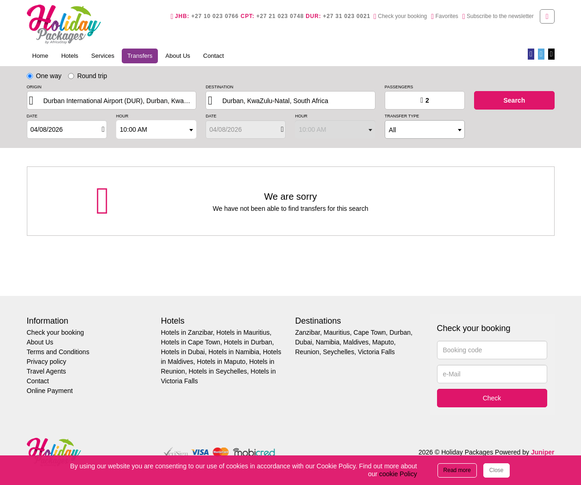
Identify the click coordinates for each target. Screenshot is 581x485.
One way (44, 76)
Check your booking (55, 332)
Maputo (383, 342)
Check (492, 398)
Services (102, 55)
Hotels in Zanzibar (187, 332)
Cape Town (370, 332)
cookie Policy (398, 474)
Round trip (87, 76)
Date (32, 116)
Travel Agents (46, 371)
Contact (213, 55)
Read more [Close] (457, 470)
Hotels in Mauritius (242, 332)
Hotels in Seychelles (217, 371)
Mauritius (337, 332)
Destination (219, 87)
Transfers (142, 55)
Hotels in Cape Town (190, 342)
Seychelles (338, 352)
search (514, 100)
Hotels (69, 55)
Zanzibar (307, 332)
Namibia (327, 342)
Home (40, 55)
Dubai (303, 342)
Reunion (307, 352)
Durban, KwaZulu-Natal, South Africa (275, 100)
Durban (400, 332)
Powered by (524, 452)
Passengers (399, 87)
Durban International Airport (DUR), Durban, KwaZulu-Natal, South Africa (121, 100)
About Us (177, 55)
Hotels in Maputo (221, 361)
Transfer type (402, 116)
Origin (34, 87)
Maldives (356, 342)
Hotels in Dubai (183, 352)
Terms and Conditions (58, 352)
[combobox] (156, 129)
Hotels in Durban (248, 342)
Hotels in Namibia (233, 352)
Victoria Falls (376, 352)
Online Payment (50, 390)
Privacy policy (47, 361)
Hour (122, 116)
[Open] (103, 129)
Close (496, 470)
